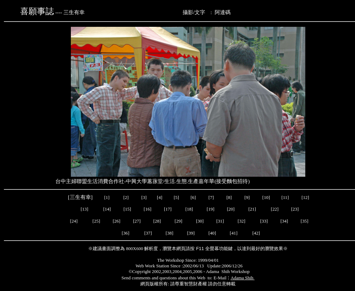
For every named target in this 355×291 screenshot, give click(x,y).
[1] (107, 197)
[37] (148, 233)
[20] (231, 209)
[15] (126, 209)
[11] (285, 197)
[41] (234, 233)
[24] (74, 221)
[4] (159, 197)
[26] (116, 221)
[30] (200, 221)
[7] (211, 197)
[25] (96, 221)
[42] (256, 233)
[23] (295, 209)
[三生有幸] (81, 197)
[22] (275, 209)
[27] (137, 221)
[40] (212, 233)
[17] (168, 209)
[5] (176, 197)
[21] (252, 209)
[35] (304, 221)
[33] (264, 221)
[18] (189, 209)
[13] (84, 209)
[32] (242, 221)
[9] (247, 197)
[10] (266, 197)
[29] (178, 221)
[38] (169, 233)
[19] (210, 209)
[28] (157, 221)
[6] (192, 197)
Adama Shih (243, 277)
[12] (305, 197)
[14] (107, 209)
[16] (148, 209)
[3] (144, 197)
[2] (126, 197)
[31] (220, 221)
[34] (284, 221)
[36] (125, 233)
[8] (229, 197)
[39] (191, 233)
